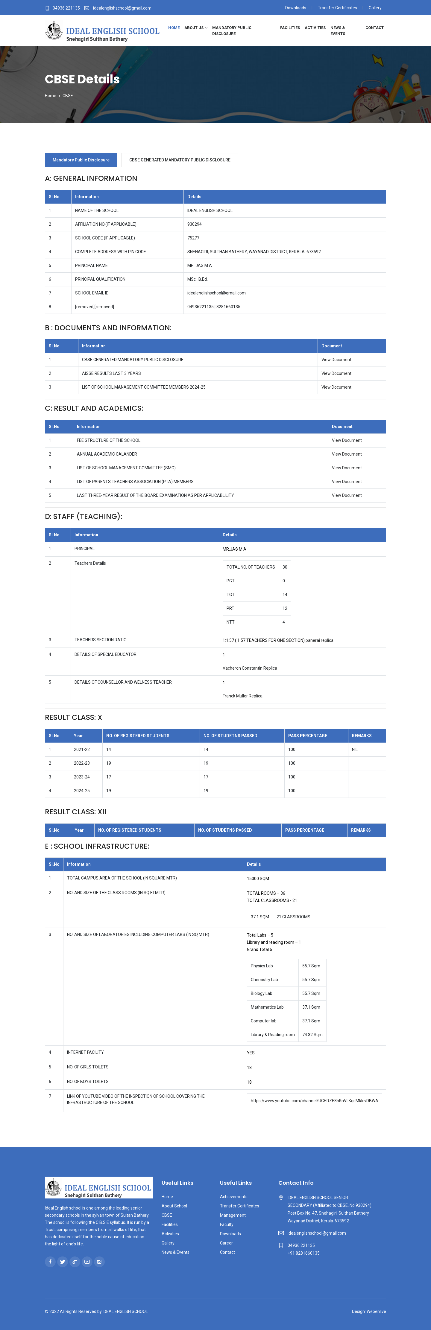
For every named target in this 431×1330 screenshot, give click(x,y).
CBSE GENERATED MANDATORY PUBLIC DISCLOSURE (180, 160)
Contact (374, 27)
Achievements (234, 1196)
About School (174, 1206)
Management (233, 1215)
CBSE (68, 95)
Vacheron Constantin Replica (250, 668)
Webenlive (376, 1311)
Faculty (226, 1224)
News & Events (337, 30)
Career (226, 1243)
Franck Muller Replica (242, 696)
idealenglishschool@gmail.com (317, 1233)
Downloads (295, 7)
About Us (194, 27)
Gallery (375, 7)
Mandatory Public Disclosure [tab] (81, 160)
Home (174, 27)
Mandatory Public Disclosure (231, 30)
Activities (315, 27)
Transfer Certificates (337, 7)
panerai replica (319, 640)
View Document (336, 359)
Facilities (290, 27)
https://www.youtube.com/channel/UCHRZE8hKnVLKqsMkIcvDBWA (314, 1100)
